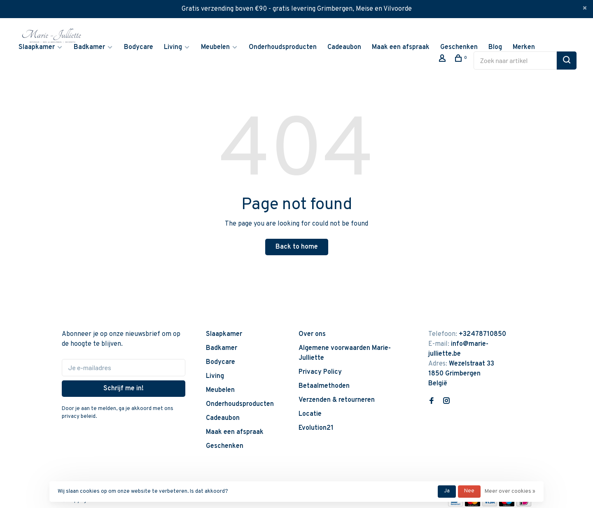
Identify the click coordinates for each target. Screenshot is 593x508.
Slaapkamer (37, 47)
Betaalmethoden (324, 386)
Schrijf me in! (123, 388)
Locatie (310, 414)
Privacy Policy (320, 372)
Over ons (312, 334)
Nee (469, 491)
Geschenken (459, 47)
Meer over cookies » (510, 491)
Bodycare (138, 47)
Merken (524, 47)
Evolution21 (316, 428)
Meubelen (215, 47)
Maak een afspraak (401, 47)
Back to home (296, 247)
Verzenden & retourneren (337, 400)
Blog (495, 47)
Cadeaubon (344, 47)
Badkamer (89, 47)
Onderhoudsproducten (283, 47)
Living (173, 47)
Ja (447, 491)
